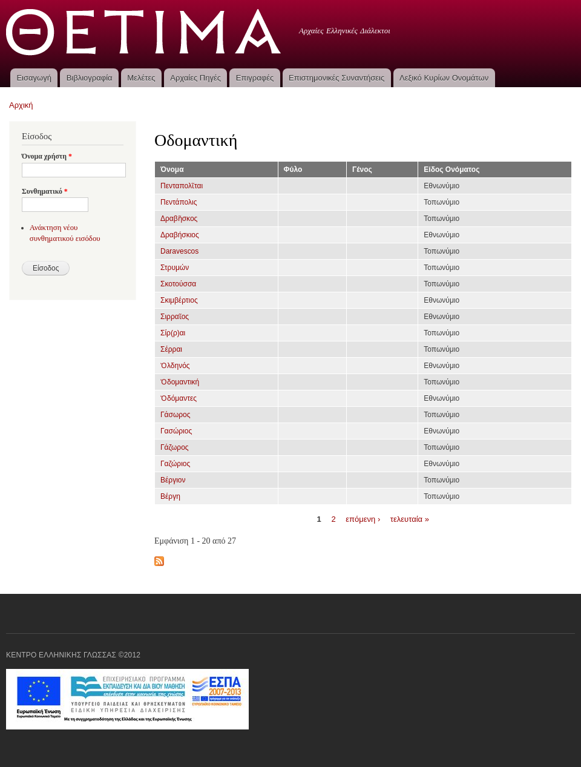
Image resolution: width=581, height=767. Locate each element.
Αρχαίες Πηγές (195, 77)
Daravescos (179, 251)
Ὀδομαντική (179, 382)
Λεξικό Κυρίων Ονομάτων (443, 77)
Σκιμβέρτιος (179, 300)
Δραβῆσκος (178, 218)
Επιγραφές (255, 77)
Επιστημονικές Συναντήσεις (336, 77)
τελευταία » (409, 518)
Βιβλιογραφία (90, 77)
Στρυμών (174, 267)
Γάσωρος (175, 414)
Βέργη (170, 496)
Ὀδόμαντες (178, 398)
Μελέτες (141, 77)
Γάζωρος (174, 447)
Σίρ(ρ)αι (172, 333)
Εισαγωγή (33, 77)
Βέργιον (172, 480)
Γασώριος (176, 431)
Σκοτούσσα (178, 284)
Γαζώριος (175, 463)
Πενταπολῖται (181, 186)
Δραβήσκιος (179, 235)
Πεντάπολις (178, 202)
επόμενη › (363, 518)
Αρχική (21, 105)
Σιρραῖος (174, 316)
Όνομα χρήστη (47, 156)
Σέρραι (171, 349)
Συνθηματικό (45, 191)
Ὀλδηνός (175, 365)
